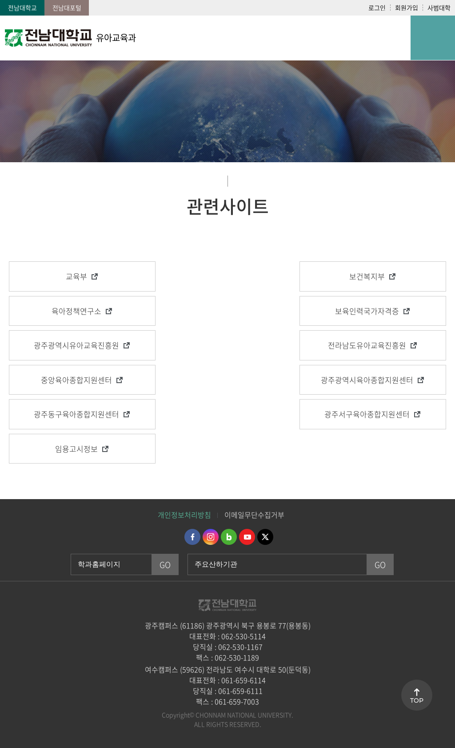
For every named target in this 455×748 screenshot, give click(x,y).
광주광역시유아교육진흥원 (76, 345)
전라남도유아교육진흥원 (367, 345)
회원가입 (406, 7)
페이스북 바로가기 (192, 537)
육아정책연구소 (76, 310)
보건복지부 (367, 276)
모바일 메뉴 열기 (433, 38)
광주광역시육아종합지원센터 (367, 379)
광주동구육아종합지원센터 (76, 414)
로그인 (377, 7)
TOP (416, 700)
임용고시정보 (76, 448)
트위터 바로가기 (265, 537)
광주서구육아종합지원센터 (367, 414)
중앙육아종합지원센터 (76, 379)
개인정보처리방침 (184, 514)
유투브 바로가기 (247, 537)
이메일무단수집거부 (254, 514)
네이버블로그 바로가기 (229, 537)
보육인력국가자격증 (367, 310)
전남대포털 (66, 7)
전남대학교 (22, 7)
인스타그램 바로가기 (211, 537)
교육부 (76, 276)
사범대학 (439, 7)
